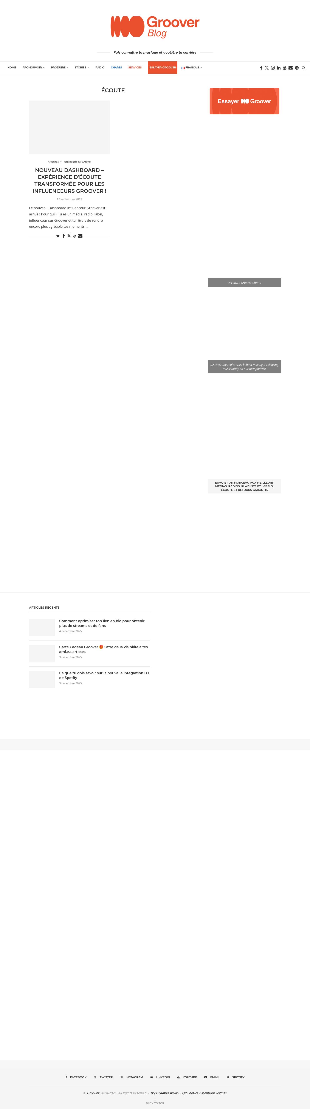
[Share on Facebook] (63, 236)
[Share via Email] (80, 236)
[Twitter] (267, 68)
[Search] (303, 68)
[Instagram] (273, 68)
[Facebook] (261, 68)
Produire (58, 67)
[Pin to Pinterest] (74, 236)
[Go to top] (155, 1103)
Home (12, 67)
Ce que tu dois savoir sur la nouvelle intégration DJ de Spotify (104, 675)
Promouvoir (32, 67)
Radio (99, 67)
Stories (80, 67)
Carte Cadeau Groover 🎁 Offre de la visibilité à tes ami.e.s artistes (103, 649)
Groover (93, 1093)
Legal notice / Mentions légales (203, 1093)
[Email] (290, 68)
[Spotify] (297, 68)
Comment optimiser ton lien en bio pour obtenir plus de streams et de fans (102, 623)
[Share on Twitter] (69, 235)
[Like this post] (57, 236)
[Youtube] (284, 68)
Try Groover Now (163, 1093)
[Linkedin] (279, 68)
